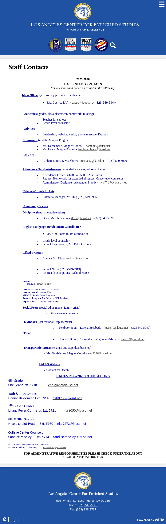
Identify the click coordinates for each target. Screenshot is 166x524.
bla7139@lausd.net (114, 182)
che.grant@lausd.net (63, 385)
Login (10, 519)
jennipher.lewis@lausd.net (94, 149)
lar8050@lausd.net (78, 410)
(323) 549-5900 (88, 505)
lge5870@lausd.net (116, 327)
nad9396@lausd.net (98, 145)
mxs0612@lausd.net (92, 160)
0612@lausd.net (81, 218)
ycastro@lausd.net (82, 102)
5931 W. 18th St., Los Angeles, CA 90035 (83, 500)
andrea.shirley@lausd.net (54, 447)
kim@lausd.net (79, 234)
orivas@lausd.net (78, 258)
